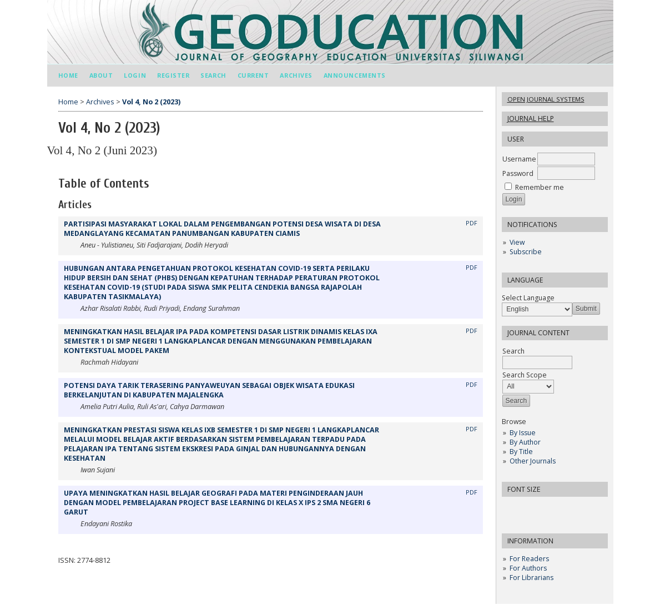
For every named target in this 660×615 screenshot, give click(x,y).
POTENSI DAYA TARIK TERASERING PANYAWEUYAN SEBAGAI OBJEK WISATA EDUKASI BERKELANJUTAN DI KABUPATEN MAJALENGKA (209, 390)
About (101, 75)
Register (173, 75)
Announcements (355, 75)
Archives (296, 75)
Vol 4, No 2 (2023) (151, 102)
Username (519, 159)
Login (135, 75)
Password (517, 173)
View (517, 242)
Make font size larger (547, 508)
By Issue (523, 432)
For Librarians (531, 577)
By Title (521, 451)
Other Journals (533, 461)
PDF (471, 223)
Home (68, 75)
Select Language (528, 298)
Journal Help (530, 118)
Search (213, 75)
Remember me (539, 187)
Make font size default (529, 508)
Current (253, 75)
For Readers (529, 558)
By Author (525, 442)
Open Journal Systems (546, 99)
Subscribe (526, 251)
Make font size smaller (511, 508)
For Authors (528, 568)
